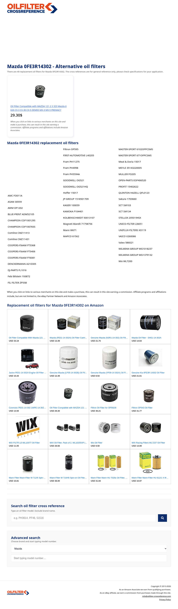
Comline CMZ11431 (18, 239)
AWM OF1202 (15, 207)
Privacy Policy (165, 599)
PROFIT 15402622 (128, 186)
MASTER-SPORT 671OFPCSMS (135, 155)
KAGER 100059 (71, 205)
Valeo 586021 (126, 242)
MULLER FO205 (127, 174)
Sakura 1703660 (128, 198)
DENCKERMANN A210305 (22, 263)
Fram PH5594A (71, 174)
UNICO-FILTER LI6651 (131, 223)
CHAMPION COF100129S (21, 220)
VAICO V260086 (127, 236)
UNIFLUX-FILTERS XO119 (132, 230)
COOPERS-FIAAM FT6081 (21, 257)
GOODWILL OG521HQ (75, 186)
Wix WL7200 (125, 261)
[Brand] (89, 549)
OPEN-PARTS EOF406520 (132, 180)
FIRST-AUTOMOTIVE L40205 (78, 155)
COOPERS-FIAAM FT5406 (21, 251)
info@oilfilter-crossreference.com (156, 596)
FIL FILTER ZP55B (17, 282)
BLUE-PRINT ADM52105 (21, 214)
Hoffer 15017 (70, 192)
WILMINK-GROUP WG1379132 (135, 254)
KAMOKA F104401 (73, 211)
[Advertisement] (89, 39)
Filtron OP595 (70, 149)
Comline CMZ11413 (18, 232)
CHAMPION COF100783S (21, 226)
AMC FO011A (15, 195)
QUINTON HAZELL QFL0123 (134, 192)
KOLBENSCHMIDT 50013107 (79, 217)
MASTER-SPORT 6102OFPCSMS (136, 149)
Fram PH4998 (70, 167)
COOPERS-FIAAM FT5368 (21, 245)
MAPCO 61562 (71, 236)
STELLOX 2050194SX (130, 217)
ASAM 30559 (15, 201)
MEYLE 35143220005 (130, 167)
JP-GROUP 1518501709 (76, 198)
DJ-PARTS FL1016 (17, 270)
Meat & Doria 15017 (130, 161)
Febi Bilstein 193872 (19, 276)
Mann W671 (70, 230)
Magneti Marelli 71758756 (77, 223)
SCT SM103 (125, 205)
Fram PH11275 (71, 161)
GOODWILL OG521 (73, 180)
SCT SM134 (125, 211)
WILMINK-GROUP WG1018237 (135, 248)
